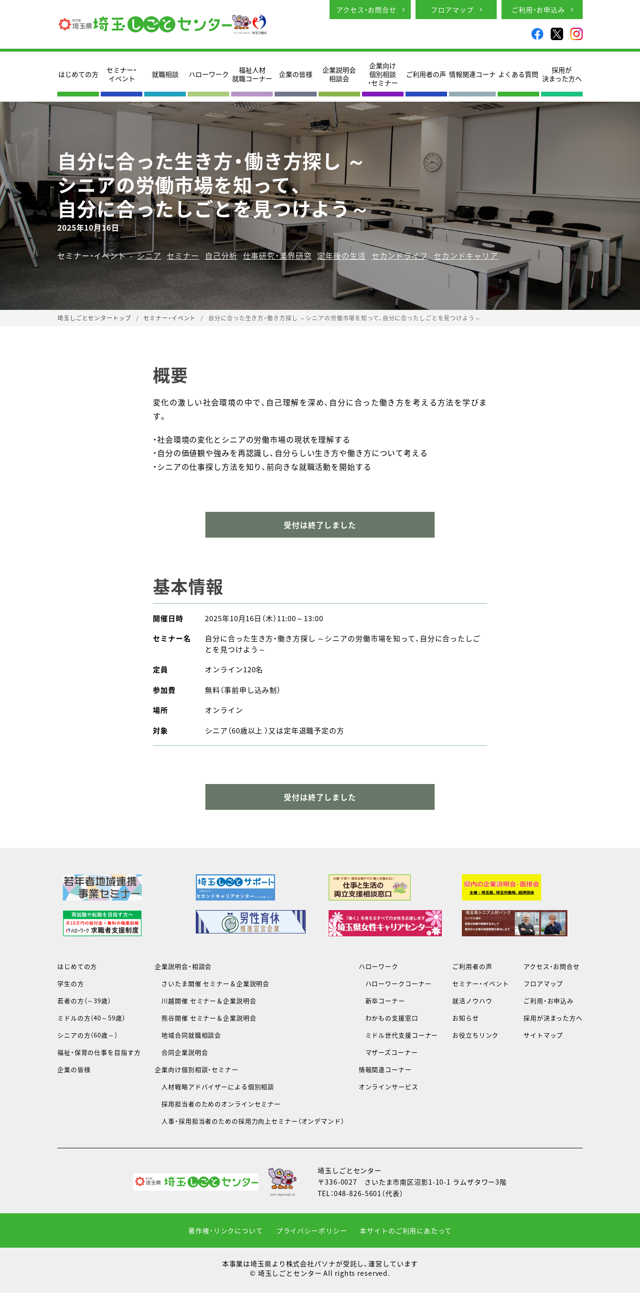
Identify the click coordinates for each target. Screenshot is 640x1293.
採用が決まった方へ (562, 74)
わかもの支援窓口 (388, 1017)
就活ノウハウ (472, 1000)
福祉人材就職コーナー (252, 74)
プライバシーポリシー (311, 1230)
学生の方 (70, 983)
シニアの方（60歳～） (87, 1034)
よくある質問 (518, 74)
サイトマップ (543, 1034)
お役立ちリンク (475, 1034)
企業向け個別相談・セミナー (383, 74)
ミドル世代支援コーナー (398, 1034)
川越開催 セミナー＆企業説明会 (205, 1000)
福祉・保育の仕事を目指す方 (98, 1052)
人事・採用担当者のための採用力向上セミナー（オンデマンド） (249, 1120)
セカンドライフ (400, 255)
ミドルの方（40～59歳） (91, 1017)
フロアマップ (452, 9)
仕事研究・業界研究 (277, 255)
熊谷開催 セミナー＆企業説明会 (205, 1017)
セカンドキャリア (466, 255)
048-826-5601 (358, 1193)
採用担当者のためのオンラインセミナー (218, 1103)
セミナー (183, 255)
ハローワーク (209, 74)
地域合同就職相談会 (188, 1034)
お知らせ (465, 1017)
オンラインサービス (388, 1086)
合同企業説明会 (181, 1052)
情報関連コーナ (472, 74)
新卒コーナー (382, 1000)
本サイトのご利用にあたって (405, 1230)
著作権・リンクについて (225, 1230)
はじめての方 (78, 74)
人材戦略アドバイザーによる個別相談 (214, 1086)
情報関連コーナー (385, 1069)
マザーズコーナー (388, 1052)
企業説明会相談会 (339, 74)
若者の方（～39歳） (84, 1000)
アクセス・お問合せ (366, 9)
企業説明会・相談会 (183, 966)
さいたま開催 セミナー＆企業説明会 (212, 983)
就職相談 (165, 74)
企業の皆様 (295, 74)
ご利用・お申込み (538, 9)
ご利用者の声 (426, 74)
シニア (149, 255)
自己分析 (221, 255)
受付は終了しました (320, 797)
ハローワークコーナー (395, 983)
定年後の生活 (341, 255)
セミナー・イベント (122, 74)
